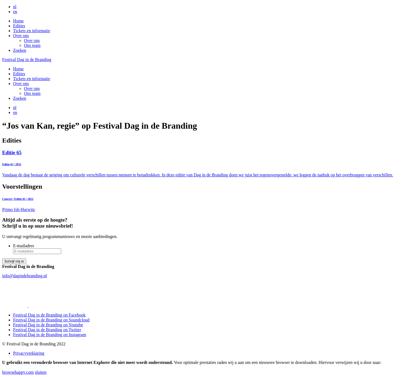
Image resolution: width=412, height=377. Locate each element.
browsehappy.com (18, 372)
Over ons (21, 35)
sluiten (41, 372)
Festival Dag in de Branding (26, 59)
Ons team (32, 45)
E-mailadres (23, 245)
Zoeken (19, 50)
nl (14, 6)
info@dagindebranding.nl (24, 275)
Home (18, 21)
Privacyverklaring (28, 353)
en (15, 11)
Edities (19, 25)
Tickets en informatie (31, 30)
